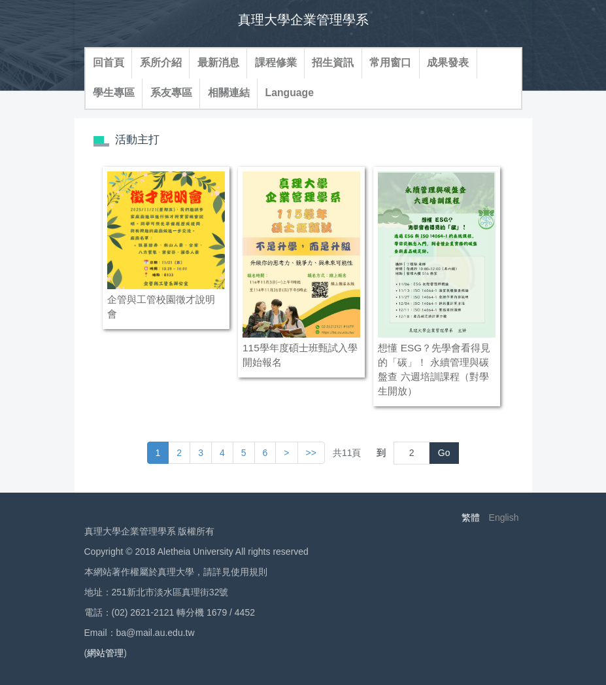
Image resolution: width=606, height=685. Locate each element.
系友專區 (171, 92)
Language (289, 92)
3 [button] (200, 453)
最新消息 (218, 62)
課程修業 (276, 62)
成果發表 (448, 62)
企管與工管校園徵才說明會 (161, 306)
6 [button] (265, 453)
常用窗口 (390, 62)
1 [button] (158, 453)
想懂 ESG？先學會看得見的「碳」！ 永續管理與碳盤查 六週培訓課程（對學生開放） (434, 369)
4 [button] (222, 453)
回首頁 (108, 62)
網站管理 (105, 653)
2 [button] (179, 453)
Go (444, 453)
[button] (286, 453)
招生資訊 (333, 62)
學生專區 (114, 92)
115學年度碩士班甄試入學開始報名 (300, 355)
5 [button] (243, 453)
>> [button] (311, 453)
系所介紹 (161, 62)
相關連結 (229, 92)
